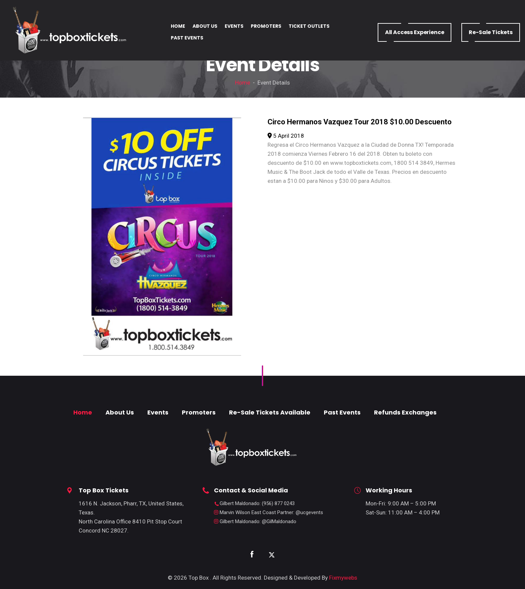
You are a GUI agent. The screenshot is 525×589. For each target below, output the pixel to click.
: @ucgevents (271, 512)
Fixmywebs (343, 577)
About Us (119, 412)
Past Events (342, 412)
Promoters (199, 412)
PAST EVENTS (187, 37)
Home (242, 82)
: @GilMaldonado (258, 521)
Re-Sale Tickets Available (269, 412)
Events (157, 412)
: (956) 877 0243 (257, 503)
